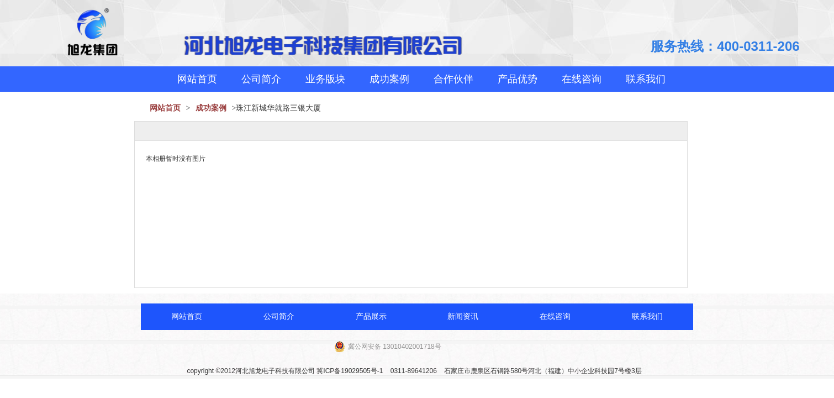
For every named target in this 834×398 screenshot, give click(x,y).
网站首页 (197, 79)
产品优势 (517, 79)
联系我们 (646, 79)
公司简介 (261, 79)
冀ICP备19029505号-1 (349, 371)
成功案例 (389, 79)
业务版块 (325, 79)
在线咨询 (581, 79)
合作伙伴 (453, 79)
